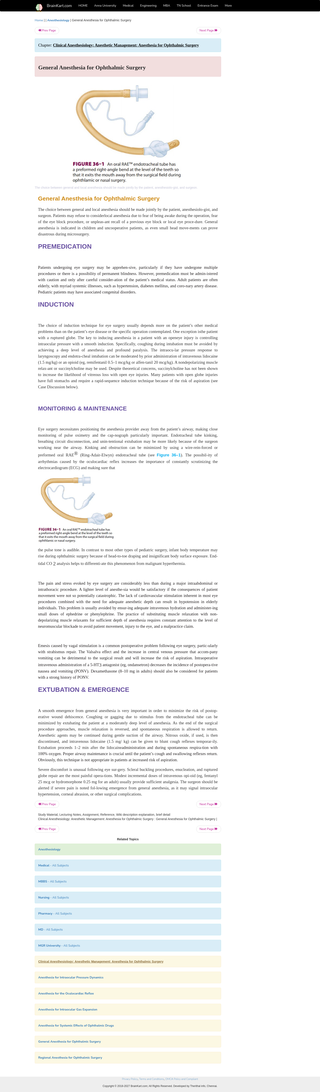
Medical (128, 6)
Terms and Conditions (151, 1079)
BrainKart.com (59, 5)
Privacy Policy (130, 1079)
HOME (83, 6)
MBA (166, 6)
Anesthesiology (58, 20)
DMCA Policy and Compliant (181, 1079)
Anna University (105, 6)
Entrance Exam (208, 6)
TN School (184, 6)
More (228, 6)
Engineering (148, 6)
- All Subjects (53, 865)
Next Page (209, 30)
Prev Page (47, 30)
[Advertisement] (256, 84)
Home (39, 20)
